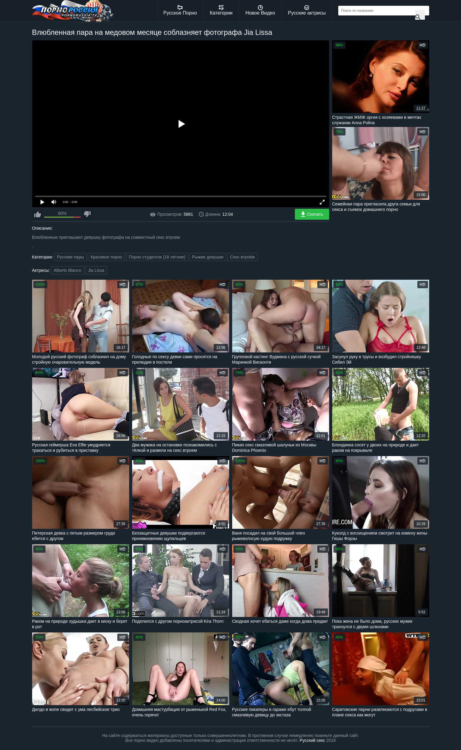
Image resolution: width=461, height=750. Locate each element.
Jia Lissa (96, 270)
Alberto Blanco (67, 270)
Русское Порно (180, 10)
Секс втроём (242, 257)
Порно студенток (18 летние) (157, 257)
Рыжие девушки (208, 257)
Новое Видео (260, 10)
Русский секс (312, 740)
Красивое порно (106, 257)
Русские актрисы (307, 10)
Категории (221, 10)
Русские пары (70, 257)
